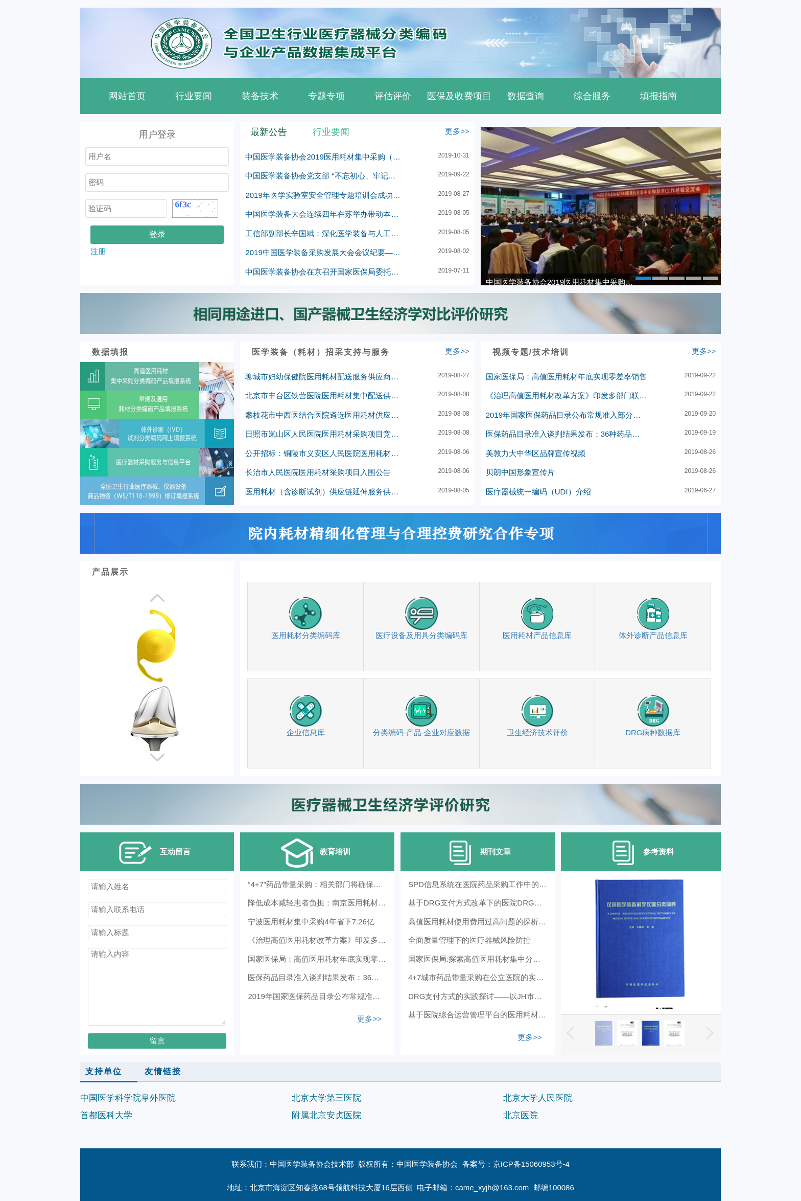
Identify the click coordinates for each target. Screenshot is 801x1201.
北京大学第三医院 (326, 1098)
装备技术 (260, 96)
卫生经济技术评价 (537, 715)
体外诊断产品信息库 (653, 618)
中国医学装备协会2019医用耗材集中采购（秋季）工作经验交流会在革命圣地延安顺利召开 (562, 282)
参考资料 (638, 853)
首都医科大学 (106, 1115)
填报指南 (658, 96)
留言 (157, 1040)
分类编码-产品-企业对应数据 (421, 715)
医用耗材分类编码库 (305, 618)
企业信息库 (306, 715)
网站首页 (127, 96)
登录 (157, 234)
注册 (98, 251)
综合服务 (592, 96)
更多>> (457, 131)
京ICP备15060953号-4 (531, 1164)
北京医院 (520, 1115)
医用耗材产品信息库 (537, 618)
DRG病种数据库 (652, 715)
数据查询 (525, 96)
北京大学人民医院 (538, 1098)
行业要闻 (193, 96)
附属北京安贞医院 (326, 1115)
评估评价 (392, 96)
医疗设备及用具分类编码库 (421, 618)
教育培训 (314, 853)
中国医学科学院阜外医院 (128, 1098)
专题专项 (326, 96)
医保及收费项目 (459, 96)
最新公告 (268, 132)
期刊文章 (475, 853)
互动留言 (155, 853)
